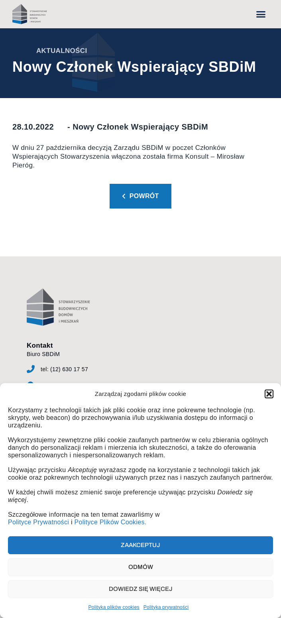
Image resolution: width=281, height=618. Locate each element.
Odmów (140, 567)
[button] (269, 394)
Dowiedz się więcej (141, 589)
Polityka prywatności (166, 607)
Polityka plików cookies (114, 607)
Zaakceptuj (140, 545)
